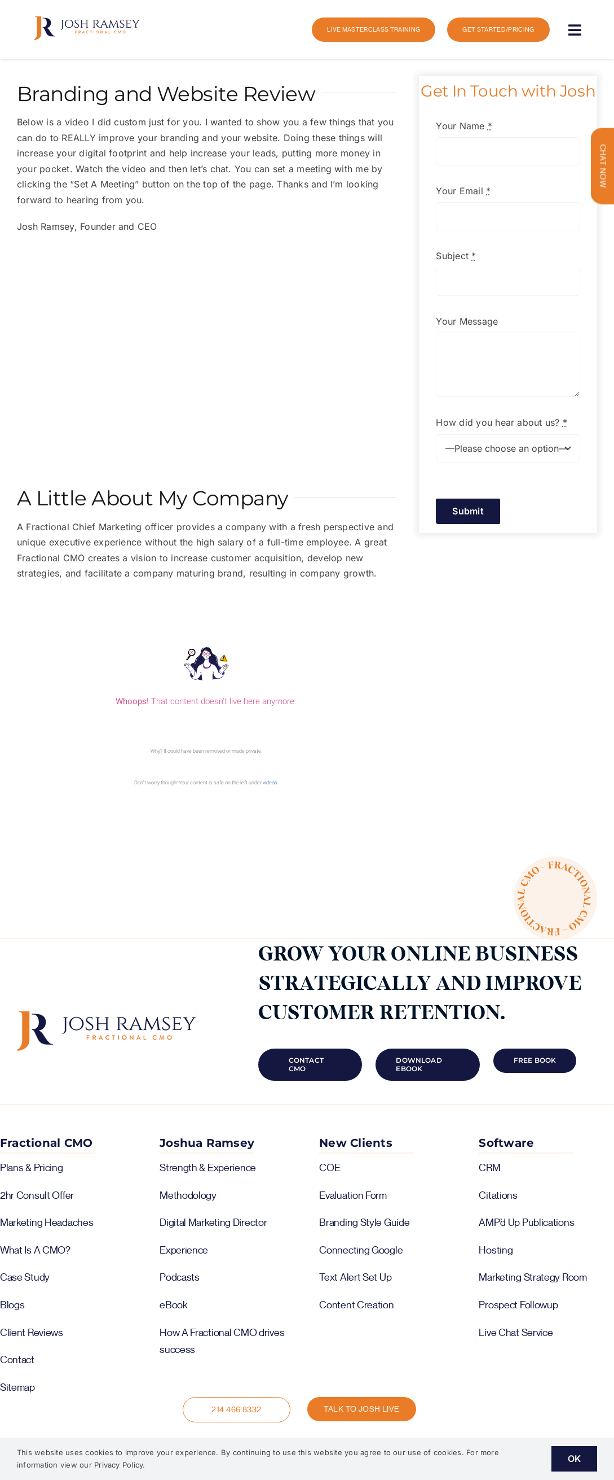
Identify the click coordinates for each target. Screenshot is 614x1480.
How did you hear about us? (501, 422)
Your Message (467, 321)
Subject (456, 255)
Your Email (463, 191)
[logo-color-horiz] (87, 21)
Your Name (464, 126)
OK (574, 1458)
